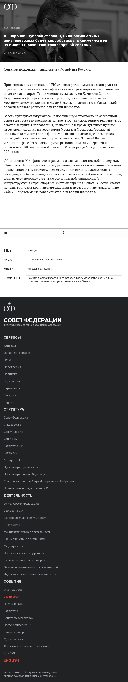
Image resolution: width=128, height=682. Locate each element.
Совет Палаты (13, 431)
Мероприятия (13, 546)
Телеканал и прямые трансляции (27, 646)
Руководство (12, 424)
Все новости (12, 28)
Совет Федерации (16, 417)
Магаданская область (40, 268)
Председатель (13, 603)
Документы (12, 525)
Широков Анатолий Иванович (45, 259)
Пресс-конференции (18, 625)
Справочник (12, 381)
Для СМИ (10, 653)
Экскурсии (11, 395)
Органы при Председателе (22, 467)
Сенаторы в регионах (18, 618)
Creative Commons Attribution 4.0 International (30, 676)
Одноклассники (63, 233)
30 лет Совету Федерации (21, 503)
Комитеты (11, 611)
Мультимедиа (13, 639)
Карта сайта (12, 388)
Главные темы (13, 589)
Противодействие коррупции (24, 553)
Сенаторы (10, 439)
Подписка (10, 374)
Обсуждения (12, 367)
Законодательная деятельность (25, 517)
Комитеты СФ (13, 446)
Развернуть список (122, 233)
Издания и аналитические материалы (30, 574)
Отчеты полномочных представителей (31, 567)
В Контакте (5, 233)
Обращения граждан (18, 352)
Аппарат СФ (12, 460)
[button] (120, 7)
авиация (32, 250)
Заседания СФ (13, 510)
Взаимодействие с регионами (24, 539)
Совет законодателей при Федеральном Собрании (39, 481)
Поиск (8, 360)
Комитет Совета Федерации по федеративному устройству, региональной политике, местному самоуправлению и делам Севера (71, 279)
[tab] (64, 233)
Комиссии (10, 453)
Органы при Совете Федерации (25, 474)
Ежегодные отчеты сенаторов (24, 560)
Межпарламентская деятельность (27, 532)
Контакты (10, 345)
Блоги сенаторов (15, 632)
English (9, 402)
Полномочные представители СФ (27, 488)
